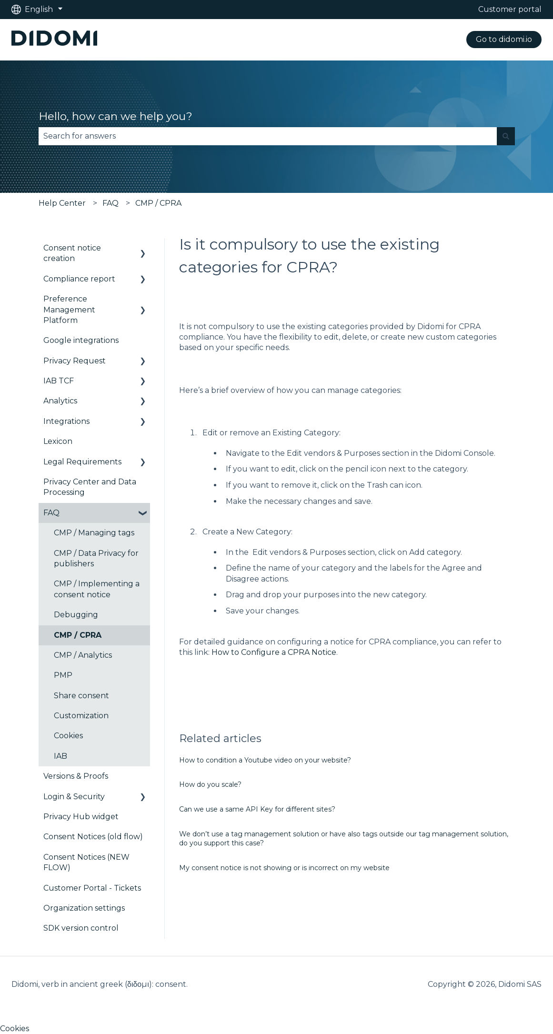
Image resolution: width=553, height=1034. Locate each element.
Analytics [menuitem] (60, 400)
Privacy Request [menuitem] (74, 360)
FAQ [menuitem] (51, 512)
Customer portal (510, 9)
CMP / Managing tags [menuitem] (94, 532)
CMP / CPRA (158, 203)
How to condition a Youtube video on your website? (265, 760)
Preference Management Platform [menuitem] (69, 309)
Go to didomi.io (504, 39)
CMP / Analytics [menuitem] (83, 655)
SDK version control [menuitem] (81, 928)
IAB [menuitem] (60, 756)
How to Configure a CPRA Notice (273, 652)
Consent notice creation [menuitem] (72, 253)
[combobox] (268, 136)
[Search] (506, 136)
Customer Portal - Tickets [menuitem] (92, 888)
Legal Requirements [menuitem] (82, 461)
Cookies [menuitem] (68, 735)
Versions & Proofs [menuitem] (75, 776)
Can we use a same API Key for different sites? (257, 809)
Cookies (14, 1028)
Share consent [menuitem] (81, 695)
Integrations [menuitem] (66, 421)
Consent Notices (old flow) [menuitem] (93, 836)
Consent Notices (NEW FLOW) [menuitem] (86, 862)
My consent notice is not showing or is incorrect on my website (284, 867)
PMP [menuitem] (63, 675)
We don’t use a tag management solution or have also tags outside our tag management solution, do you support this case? (343, 839)
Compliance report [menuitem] (79, 278)
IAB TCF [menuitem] (58, 380)
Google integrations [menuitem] (81, 340)
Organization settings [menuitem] (84, 908)
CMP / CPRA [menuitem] (77, 635)
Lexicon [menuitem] (57, 441)
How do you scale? (210, 784)
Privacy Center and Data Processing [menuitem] (89, 487)
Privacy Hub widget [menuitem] (81, 816)
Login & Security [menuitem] (74, 796)
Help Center (62, 203)
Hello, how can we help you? (115, 116)
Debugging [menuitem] (76, 614)
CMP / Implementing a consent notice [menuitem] (97, 589)
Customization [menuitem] (81, 715)
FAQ (110, 203)
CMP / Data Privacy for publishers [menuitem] (96, 558)
